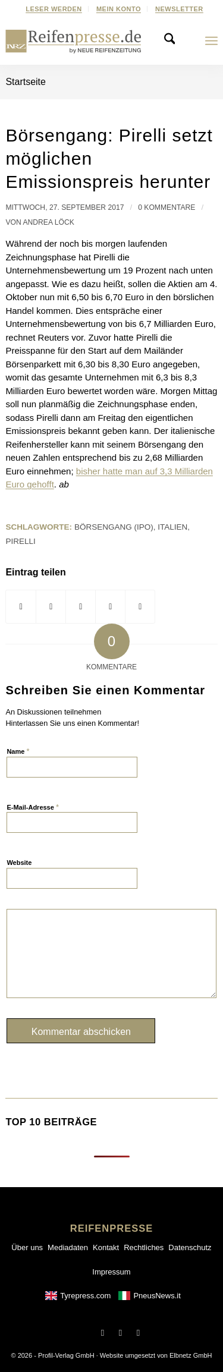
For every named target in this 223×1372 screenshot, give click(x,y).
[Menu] (211, 41)
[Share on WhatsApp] (80, 607)
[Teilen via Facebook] (21, 607)
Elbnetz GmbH (190, 1355)
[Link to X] (121, 1333)
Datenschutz (189, 1247)
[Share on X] (50, 607)
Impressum (111, 1271)
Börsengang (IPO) (113, 527)
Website (19, 862)
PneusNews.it (156, 1295)
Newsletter (179, 8)
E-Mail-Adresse (33, 807)
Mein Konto (118, 8)
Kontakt (106, 1247)
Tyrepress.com (85, 1295)
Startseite (25, 82)
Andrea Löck (48, 222)
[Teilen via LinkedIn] (110, 607)
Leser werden (54, 8)
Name (18, 751)
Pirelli (20, 541)
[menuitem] (54, 9)
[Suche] (173, 41)
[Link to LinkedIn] (138, 1333)
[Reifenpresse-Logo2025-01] (73, 41)
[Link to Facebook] (103, 1333)
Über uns (27, 1247)
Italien (172, 527)
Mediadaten (68, 1247)
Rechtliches (144, 1247)
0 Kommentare (166, 207)
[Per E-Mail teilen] (140, 607)
